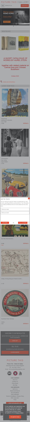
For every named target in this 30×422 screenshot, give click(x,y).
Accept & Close (15, 417)
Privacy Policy (19, 412)
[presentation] (13, 218)
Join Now (4, 223)
